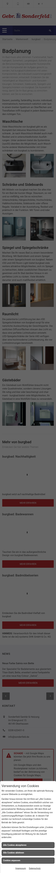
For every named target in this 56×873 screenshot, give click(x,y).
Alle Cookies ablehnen (13, 852)
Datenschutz (35, 868)
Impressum (20, 868)
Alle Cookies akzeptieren (14, 845)
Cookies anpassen (11, 860)
